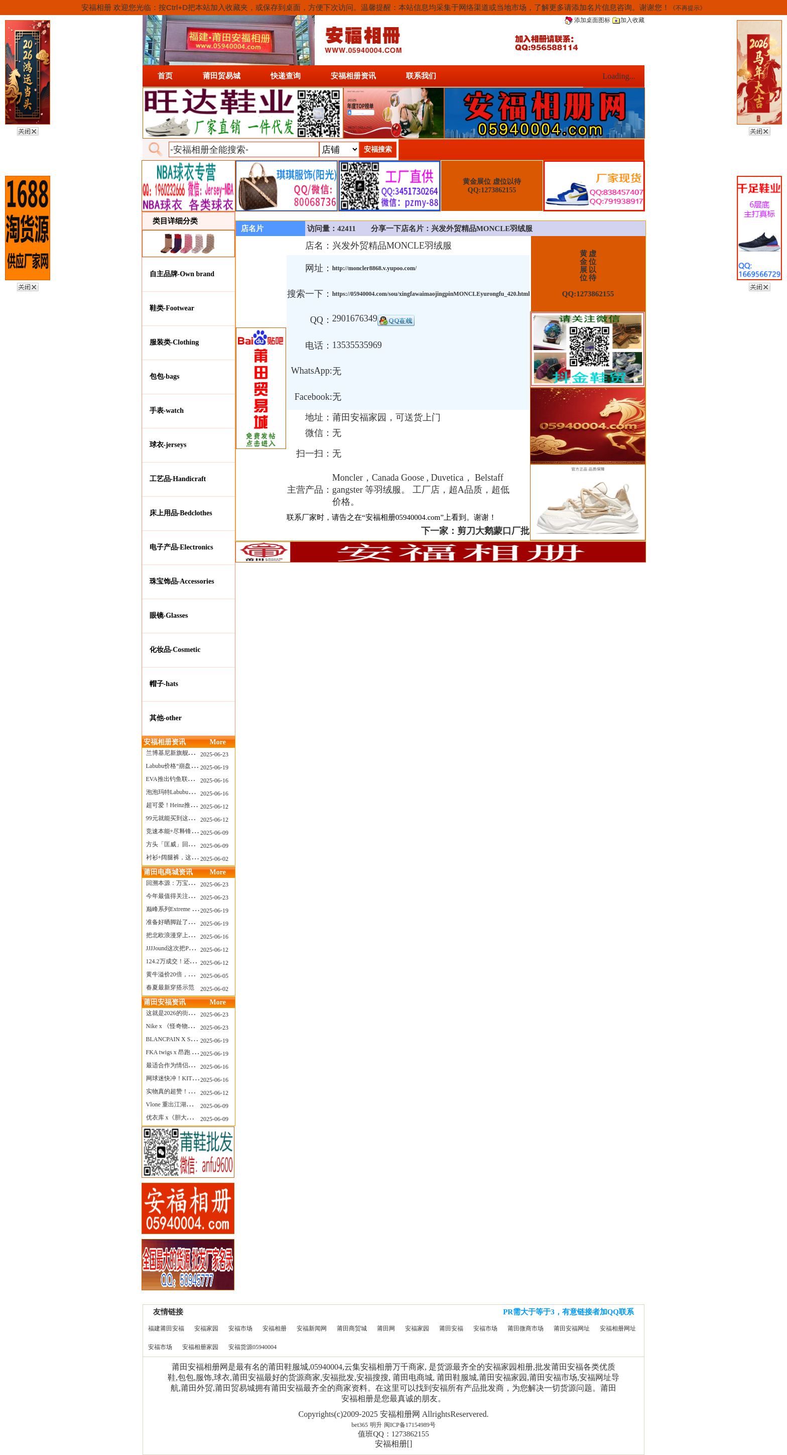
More (218, 742)
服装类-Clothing (174, 342)
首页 (165, 76)
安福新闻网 (312, 1328)
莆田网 (386, 1328)
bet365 (359, 1424)
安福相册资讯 (353, 76)
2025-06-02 (214, 858)
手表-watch (167, 410)
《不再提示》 (688, 8)
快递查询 (286, 76)
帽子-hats (164, 684)
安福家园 (206, 1328)
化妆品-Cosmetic (175, 649)
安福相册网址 (618, 1328)
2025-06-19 (214, 767)
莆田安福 (451, 1328)
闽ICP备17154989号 (410, 1424)
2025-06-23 (214, 754)
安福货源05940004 (252, 1347)
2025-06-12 (214, 806)
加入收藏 (628, 20)
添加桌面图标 (587, 20)
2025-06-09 (214, 832)
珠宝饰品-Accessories (182, 581)
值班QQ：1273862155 (393, 1434)
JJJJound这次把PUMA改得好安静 (189, 948)
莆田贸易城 (221, 76)
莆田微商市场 (525, 1328)
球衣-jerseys (168, 445)
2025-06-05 (214, 975)
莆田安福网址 (572, 1328)
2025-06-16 (214, 780)
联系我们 (421, 76)
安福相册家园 (200, 1347)
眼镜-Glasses (169, 615)
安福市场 (240, 1328)
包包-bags (165, 376)
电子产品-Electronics (181, 547)
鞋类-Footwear (172, 308)
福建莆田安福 (166, 1328)
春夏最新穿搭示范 (170, 987)
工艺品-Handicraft (178, 479)
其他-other (166, 718)
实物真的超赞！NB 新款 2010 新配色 (194, 1091)
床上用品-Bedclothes (181, 513)
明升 (376, 1424)
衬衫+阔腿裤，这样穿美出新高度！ (193, 857)
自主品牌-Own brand (182, 274)
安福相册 (275, 1328)
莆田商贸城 (352, 1328)
